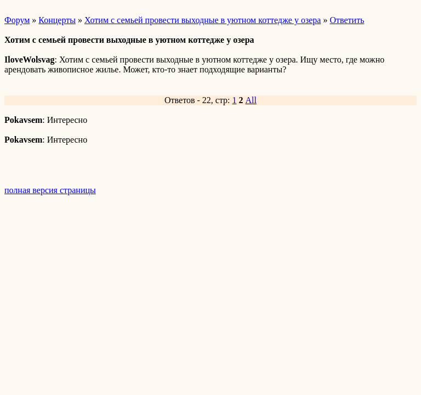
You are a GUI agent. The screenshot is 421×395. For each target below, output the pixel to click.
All (251, 100)
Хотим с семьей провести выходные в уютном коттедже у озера (202, 20)
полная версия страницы (50, 190)
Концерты (57, 20)
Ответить (346, 20)
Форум (17, 20)
